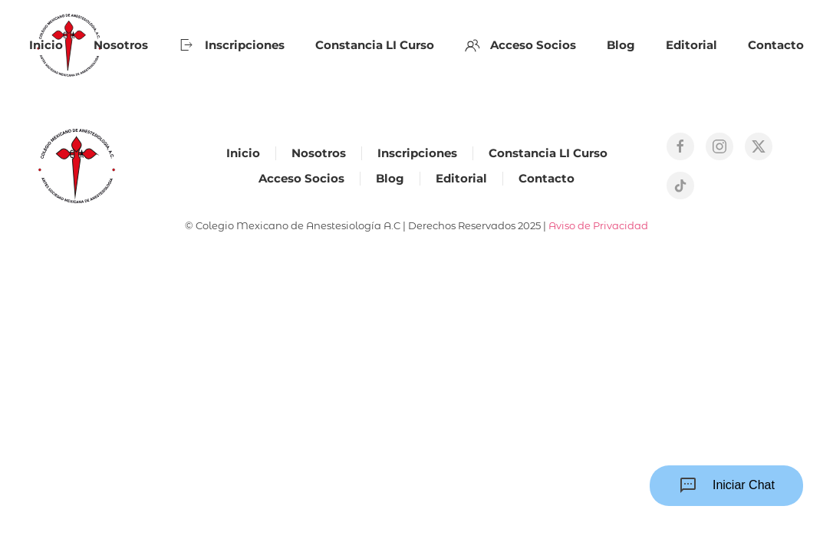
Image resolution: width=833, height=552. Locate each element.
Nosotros (318, 153)
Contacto (776, 45)
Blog (621, 45)
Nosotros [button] (121, 45)
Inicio (46, 45)
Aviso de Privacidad (598, 225)
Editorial (691, 45)
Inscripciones (232, 45)
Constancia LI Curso (374, 45)
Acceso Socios (521, 45)
